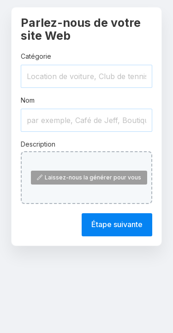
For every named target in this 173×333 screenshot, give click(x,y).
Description (38, 144)
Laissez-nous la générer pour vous (89, 177)
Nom (28, 100)
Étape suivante (117, 224)
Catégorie (36, 56)
